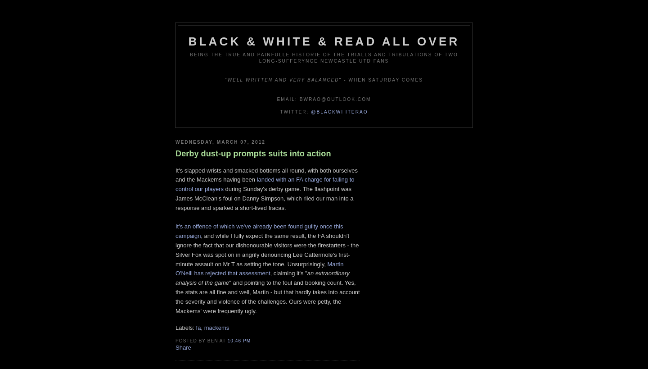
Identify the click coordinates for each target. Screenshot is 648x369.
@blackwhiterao (339, 111)
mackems (217, 327)
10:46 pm (239, 340)
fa (198, 327)
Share (183, 347)
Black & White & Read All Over (324, 41)
